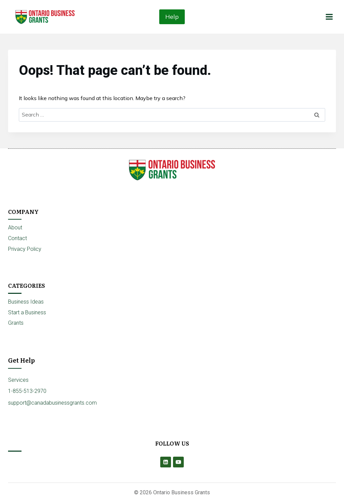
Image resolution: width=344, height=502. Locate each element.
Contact (17, 238)
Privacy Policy (24, 249)
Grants (16, 323)
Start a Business (27, 312)
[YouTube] (178, 462)
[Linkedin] (165, 462)
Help (172, 16)
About (15, 227)
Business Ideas (26, 302)
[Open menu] (329, 16)
